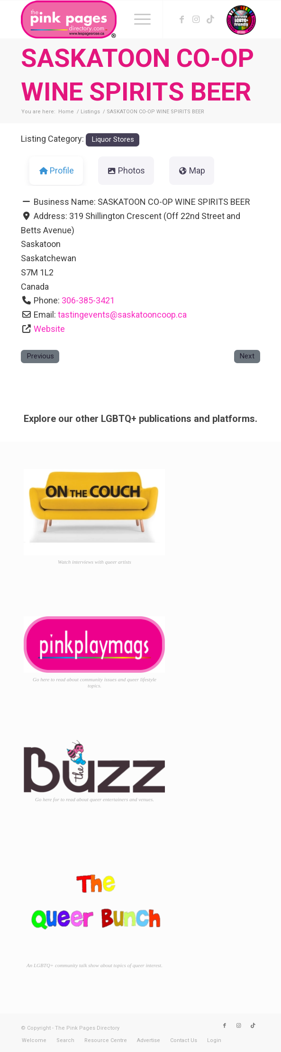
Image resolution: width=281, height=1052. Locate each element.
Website (49, 329)
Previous (40, 356)
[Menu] (138, 19)
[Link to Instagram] (196, 19)
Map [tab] (192, 170)
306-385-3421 (88, 300)
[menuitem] (138, 19)
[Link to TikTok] (210, 19)
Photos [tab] (126, 170)
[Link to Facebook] (182, 19)
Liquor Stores (112, 139)
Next (246, 356)
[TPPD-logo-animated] (116, 19)
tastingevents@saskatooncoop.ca (122, 315)
